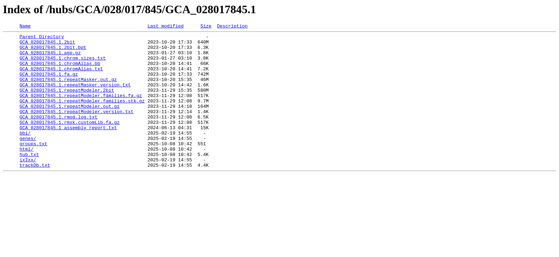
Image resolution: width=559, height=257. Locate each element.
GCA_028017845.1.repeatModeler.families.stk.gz (82, 115)
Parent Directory (42, 38)
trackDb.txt (35, 193)
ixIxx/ (28, 186)
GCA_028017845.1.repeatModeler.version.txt (77, 128)
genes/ (28, 160)
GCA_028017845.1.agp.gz (50, 58)
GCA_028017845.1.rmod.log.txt (58, 135)
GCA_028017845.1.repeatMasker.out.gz (68, 90)
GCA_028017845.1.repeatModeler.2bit (67, 103)
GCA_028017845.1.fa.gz (49, 83)
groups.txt (33, 167)
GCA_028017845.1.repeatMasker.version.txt (75, 96)
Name (25, 27)
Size (205, 27)
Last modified (166, 27)
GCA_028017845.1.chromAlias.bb (60, 70)
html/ (27, 173)
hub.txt (29, 180)
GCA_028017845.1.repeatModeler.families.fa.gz (81, 109)
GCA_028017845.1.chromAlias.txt (61, 77)
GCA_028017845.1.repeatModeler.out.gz (70, 122)
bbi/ (25, 154)
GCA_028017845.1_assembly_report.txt (68, 148)
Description (232, 27)
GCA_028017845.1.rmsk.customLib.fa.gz (70, 141)
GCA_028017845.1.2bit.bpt (53, 51)
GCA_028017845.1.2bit (47, 45)
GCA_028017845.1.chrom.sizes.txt (63, 64)
